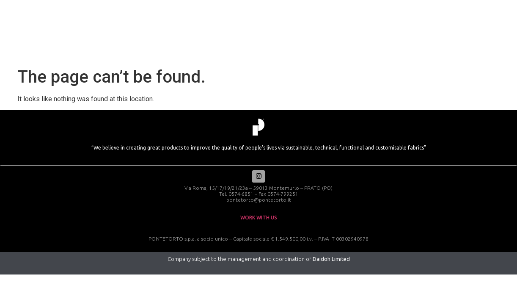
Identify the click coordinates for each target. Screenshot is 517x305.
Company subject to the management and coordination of (259, 260)
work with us (258, 218)
